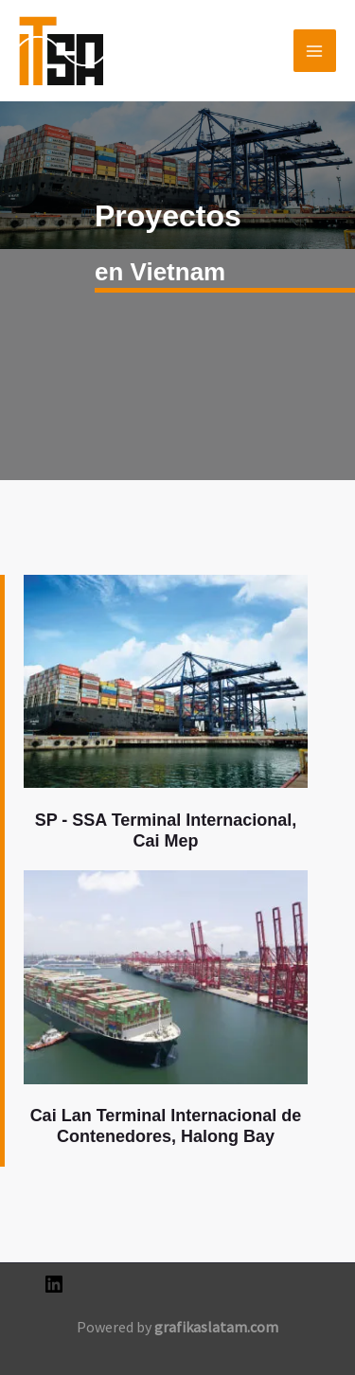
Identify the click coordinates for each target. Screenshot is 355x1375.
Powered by (177, 1326)
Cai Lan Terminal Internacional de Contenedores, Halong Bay (166, 1126)
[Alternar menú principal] (315, 51)
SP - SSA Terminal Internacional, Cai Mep (166, 830)
